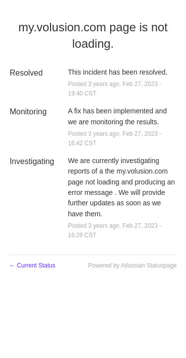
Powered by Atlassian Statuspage (132, 265)
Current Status (32, 265)
